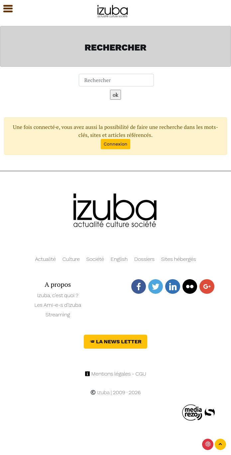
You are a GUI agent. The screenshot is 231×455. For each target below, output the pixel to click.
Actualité (45, 259)
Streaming (58, 314)
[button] (5, 8)
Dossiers (144, 259)
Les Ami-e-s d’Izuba (57, 305)
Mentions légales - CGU (115, 374)
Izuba (100, 392)
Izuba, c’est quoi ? (57, 295)
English (119, 259)
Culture (71, 259)
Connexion (115, 144)
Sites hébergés (178, 259)
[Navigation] (113, 10)
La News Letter (115, 341)
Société (95, 259)
